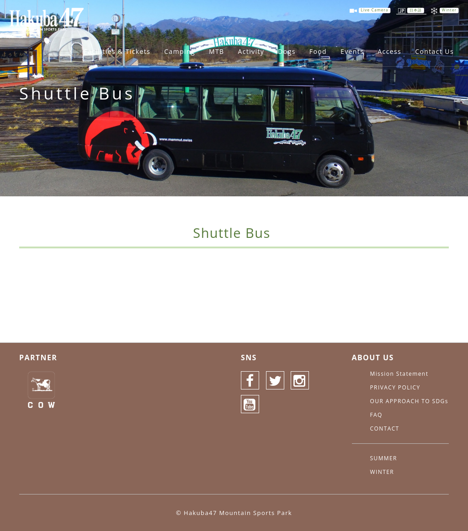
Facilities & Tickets (117, 51)
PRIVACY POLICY (395, 387)
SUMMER (383, 458)
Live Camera (374, 10)
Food (318, 51)
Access (389, 51)
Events (352, 51)
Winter (449, 10)
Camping (179, 51)
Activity (251, 51)
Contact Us (434, 51)
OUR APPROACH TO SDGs (409, 401)
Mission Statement (399, 374)
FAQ (376, 415)
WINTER (382, 472)
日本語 (416, 10)
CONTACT (384, 428)
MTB (216, 51)
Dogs (286, 51)
